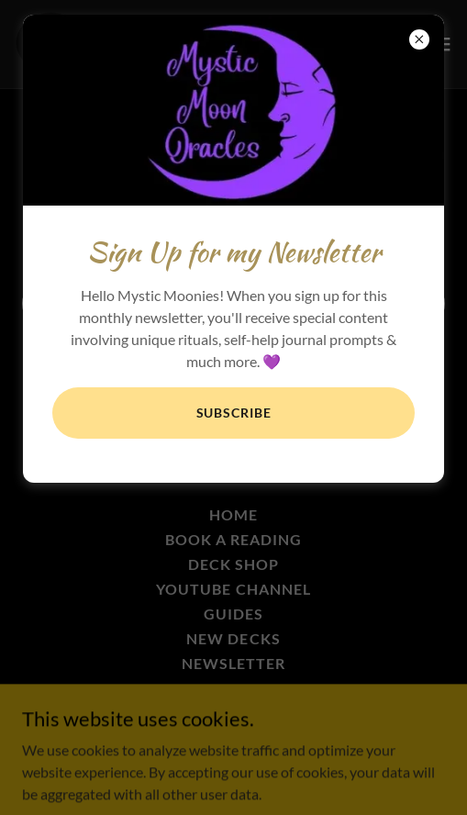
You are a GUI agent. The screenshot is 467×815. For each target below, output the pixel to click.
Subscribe (234, 412)
